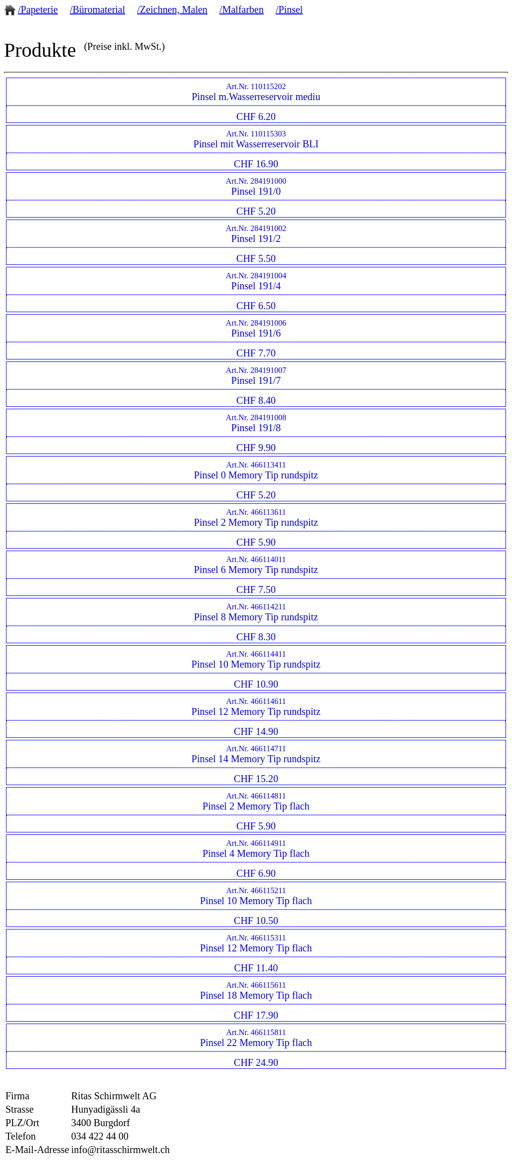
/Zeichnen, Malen (172, 9)
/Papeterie (38, 9)
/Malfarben (241, 9)
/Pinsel (289, 9)
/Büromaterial (97, 9)
